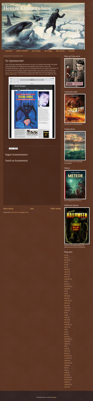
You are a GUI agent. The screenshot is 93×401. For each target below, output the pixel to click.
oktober (66, 272)
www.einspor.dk (9, 72)
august (66, 288)
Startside (9, 51)
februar (66, 260)
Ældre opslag (56, 209)
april (65, 257)
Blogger (54, 397)
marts (65, 317)
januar (66, 276)
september (67, 363)
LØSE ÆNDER (22, 51)
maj (65, 315)
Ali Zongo (48, 51)
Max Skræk (60, 51)
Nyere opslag (8, 209)
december (67, 286)
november (67, 279)
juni (65, 255)
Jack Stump (36, 51)
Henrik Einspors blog (27, 8)
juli (65, 281)
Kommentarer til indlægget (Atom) (19, 212)
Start (32, 209)
